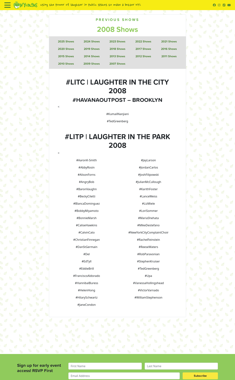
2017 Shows (143, 49)
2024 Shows (92, 41)
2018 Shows (117, 49)
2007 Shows (117, 64)
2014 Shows (92, 56)
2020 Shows (66, 49)
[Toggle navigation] (7, 5)
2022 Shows (143, 41)
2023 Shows (117, 41)
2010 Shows (66, 64)
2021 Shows (169, 41)
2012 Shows (143, 56)
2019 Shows (92, 49)
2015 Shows (66, 56)
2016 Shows (169, 49)
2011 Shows (169, 56)
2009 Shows (91, 64)
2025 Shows (66, 41)
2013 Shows (117, 56)
